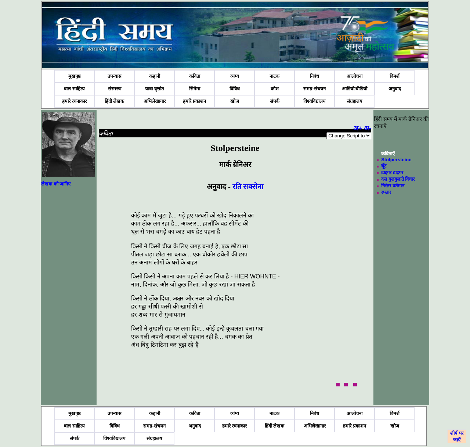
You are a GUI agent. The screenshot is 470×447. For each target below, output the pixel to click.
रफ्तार (386, 192)
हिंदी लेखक (114, 101)
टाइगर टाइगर (392, 172)
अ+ (357, 128)
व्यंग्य (234, 76)
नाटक (274, 76)
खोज (234, 101)
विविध (234, 88)
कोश (275, 88)
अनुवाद (394, 88)
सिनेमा (194, 88)
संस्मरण (114, 88)
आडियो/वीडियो (354, 88)
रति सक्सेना (247, 187)
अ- (367, 128)
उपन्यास (115, 76)
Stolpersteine (396, 159)
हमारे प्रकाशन (194, 101)
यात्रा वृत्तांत (154, 88)
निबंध (314, 76)
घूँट (384, 166)
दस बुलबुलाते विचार (398, 179)
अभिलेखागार (155, 101)
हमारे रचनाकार (74, 101)
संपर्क (274, 101)
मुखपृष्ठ (74, 76)
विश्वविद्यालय (314, 101)
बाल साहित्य (74, 88)
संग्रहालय (354, 101)
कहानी (154, 76)
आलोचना (354, 76)
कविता (194, 76)
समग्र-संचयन (314, 88)
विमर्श (395, 76)
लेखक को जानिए (55, 184)
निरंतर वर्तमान (392, 185)
